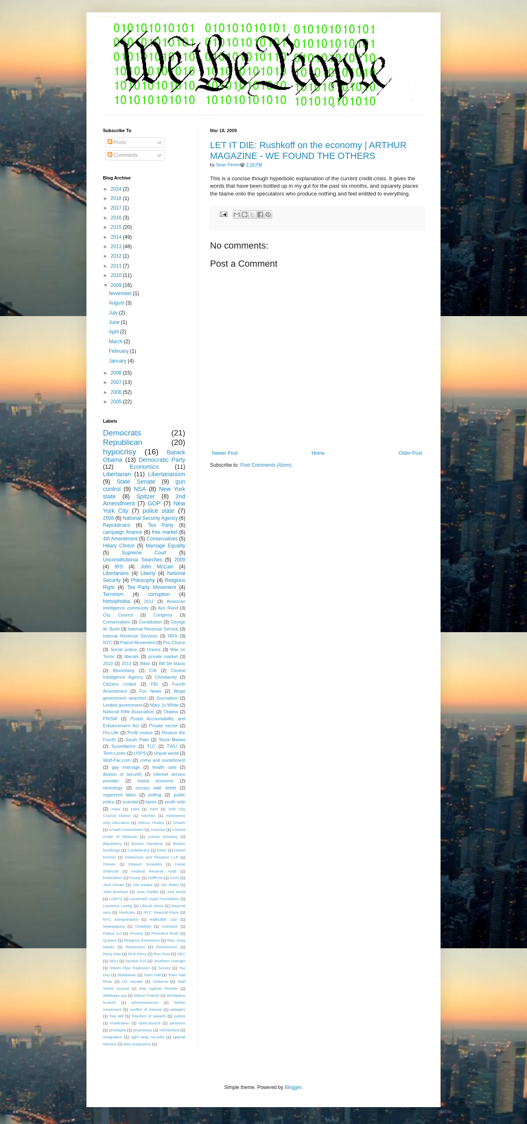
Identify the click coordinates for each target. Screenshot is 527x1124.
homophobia (116, 601)
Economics (144, 466)
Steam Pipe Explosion (130, 968)
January (118, 361)
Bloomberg (123, 670)
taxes (151, 801)
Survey (164, 968)
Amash (179, 822)
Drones (109, 864)
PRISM (110, 718)
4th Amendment (120, 539)
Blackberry (112, 843)
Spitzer (145, 496)
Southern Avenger (169, 961)
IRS (119, 567)
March (116, 341)
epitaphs (177, 1009)
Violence (160, 981)
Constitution (150, 621)
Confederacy (138, 850)
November (121, 293)
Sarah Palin (137, 739)
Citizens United (119, 684)
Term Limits (114, 753)
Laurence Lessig (117, 905)
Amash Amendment (126, 829)
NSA (140, 489)
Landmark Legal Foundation (154, 898)
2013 (117, 246)
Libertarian (117, 474)
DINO (162, 850)
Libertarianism (166, 474)
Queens (110, 940)
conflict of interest (146, 1009)
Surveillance (123, 746)
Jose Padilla (148, 891)
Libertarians (116, 573)
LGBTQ (116, 898)
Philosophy (143, 580)
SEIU (113, 961)
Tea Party (160, 525)
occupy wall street (155, 787)
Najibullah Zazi (163, 919)
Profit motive (140, 732)
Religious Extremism (142, 940)
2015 (117, 227)
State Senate (136, 481)
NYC (107, 642)
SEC (181, 954)
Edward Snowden (145, 864)
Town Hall (152, 975)
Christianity (166, 677)
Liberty (147, 573)
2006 (117, 392)
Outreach (169, 926)
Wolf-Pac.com (117, 760)
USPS (140, 753)
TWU (172, 746)
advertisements (144, 1002)
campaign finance (122, 532)
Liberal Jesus (151, 905)
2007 (117, 382)
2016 (117, 218)
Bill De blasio (172, 663)
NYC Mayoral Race (161, 912)
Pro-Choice (174, 642)
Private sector (163, 725)
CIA (152, 670)
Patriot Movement (137, 642)
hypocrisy (119, 451)
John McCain (157, 567)
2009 (117, 285)
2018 (117, 198)
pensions (177, 1023)
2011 (117, 266)
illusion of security (122, 774)
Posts (116, 142)
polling (154, 794)
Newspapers (114, 926)
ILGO (175, 877)
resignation (112, 1037)
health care (164, 767)
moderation (120, 1023)
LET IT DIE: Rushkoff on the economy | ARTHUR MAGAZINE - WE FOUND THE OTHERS (308, 150)
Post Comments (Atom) (265, 465)
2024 (117, 189)
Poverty (136, 933)
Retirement (135, 947)
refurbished (169, 1030)
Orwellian (143, 926)
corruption (159, 594)
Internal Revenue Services (130, 635)
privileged (117, 1030)
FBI (154, 684)
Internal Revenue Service (153, 628)
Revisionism (166, 947)
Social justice (123, 649)
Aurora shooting (162, 836)
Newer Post (225, 453)
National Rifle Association (128, 711)
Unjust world (166, 753)
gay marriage (126, 767)
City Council (118, 614)
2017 (117, 208)
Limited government (122, 705)
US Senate (132, 981)
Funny (135, 877)
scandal (130, 801)
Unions (154, 649)
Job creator (143, 884)
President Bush (165, 933)
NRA (172, 635)
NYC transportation (120, 919)
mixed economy (155, 780)
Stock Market (172, 739)
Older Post (410, 453)
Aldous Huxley (151, 822)
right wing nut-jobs (148, 1037)
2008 (117, 373)
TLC (151, 746)
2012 (117, 256)
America (158, 829)
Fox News (150, 691)
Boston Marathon (147, 843)
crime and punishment (162, 760)
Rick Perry (137, 954)
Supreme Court (144, 553)
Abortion (148, 815)
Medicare (127, 912)
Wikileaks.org (114, 995)
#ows (115, 809)
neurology (112, 787)
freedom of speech (149, 1016)
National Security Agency (150, 518)
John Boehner (115, 891)
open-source (150, 1023)
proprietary (142, 1030)
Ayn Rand (168, 607)
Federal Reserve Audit (153, 871)
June (115, 322)
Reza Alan (112, 954)
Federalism (112, 877)
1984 (135, 809)
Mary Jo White (164, 705)
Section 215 (136, 961)
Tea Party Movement (151, 587)
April (114, 332)
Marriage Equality (165, 546)
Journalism (166, 698)
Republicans (116, 525)
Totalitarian (126, 975)
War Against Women (158, 988)
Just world (176, 891)
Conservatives (162, 539)
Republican (122, 442)
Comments (122, 155)
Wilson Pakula (146, 995)
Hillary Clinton (119, 546)
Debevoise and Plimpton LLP (151, 857)
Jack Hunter (113, 884)
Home (318, 453)
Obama (170, 711)
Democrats (122, 432)
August (117, 303)
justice (179, 1016)
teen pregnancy (137, 1044)
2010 (117, 275)
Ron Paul (162, 954)
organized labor (119, 794)
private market (163, 656)
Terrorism (113, 594)
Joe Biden (170, 884)
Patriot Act (112, 933)
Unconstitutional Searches (132, 560)
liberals (131, 656)
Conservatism (116, 621)
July (114, 313)
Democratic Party (162, 459)
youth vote (175, 801)
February (119, 351)
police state (158, 510)
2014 (117, 237)
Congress (162, 614)
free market (164, 532)
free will (117, 1016)
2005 (117, 402)
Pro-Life (111, 732)
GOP (154, 503)
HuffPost (155, 877)
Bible (145, 663)
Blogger (292, 1087)
